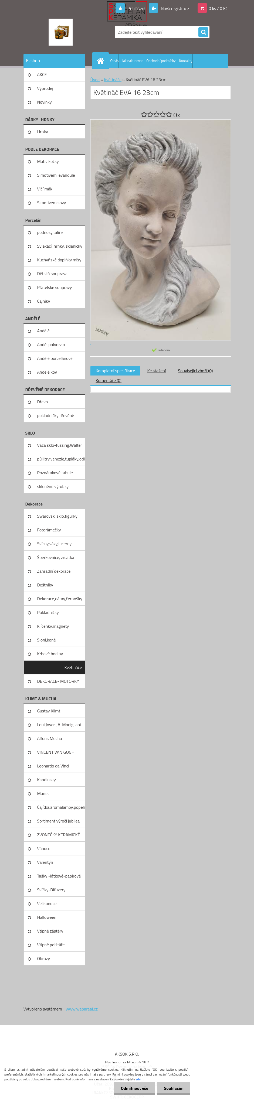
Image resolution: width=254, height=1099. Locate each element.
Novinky (44, 102)
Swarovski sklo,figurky (57, 516)
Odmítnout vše (134, 1088)
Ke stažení (156, 370)
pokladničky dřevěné (55, 415)
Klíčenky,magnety (53, 626)
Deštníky (45, 585)
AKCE (42, 74)
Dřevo (42, 401)
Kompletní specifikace (115, 370)
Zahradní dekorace (54, 571)
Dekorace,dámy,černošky (59, 598)
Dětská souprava (52, 273)
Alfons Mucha (49, 738)
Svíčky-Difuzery (51, 889)
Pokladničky (48, 612)
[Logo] (60, 32)
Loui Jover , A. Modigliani (59, 724)
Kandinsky (46, 779)
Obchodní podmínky (160, 60)
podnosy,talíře (50, 232)
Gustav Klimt (48, 711)
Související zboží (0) (195, 370)
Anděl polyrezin (51, 344)
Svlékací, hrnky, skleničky (59, 246)
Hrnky (42, 131)
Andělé (43, 330)
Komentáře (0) (108, 380)
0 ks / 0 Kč (218, 8)
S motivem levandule (56, 175)
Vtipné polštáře (51, 944)
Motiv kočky (48, 161)
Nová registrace (174, 8)
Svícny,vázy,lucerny (54, 543)
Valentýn (45, 862)
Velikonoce (47, 903)
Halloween (46, 917)
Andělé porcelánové (55, 358)
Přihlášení (136, 8)
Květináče (73, 667)
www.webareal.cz (82, 1009)
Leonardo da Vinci (53, 766)
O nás (114, 60)
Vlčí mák (44, 189)
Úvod (95, 79)
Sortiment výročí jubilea (58, 821)
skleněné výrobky (53, 486)
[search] (203, 32)
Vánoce (43, 848)
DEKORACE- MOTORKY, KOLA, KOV (58, 683)
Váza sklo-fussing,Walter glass (59, 447)
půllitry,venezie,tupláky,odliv (61, 459)
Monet (43, 793)
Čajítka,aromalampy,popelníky (61, 807)
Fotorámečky (49, 530)
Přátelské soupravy (54, 287)
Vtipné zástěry (50, 931)
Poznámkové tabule (55, 472)
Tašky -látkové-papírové (59, 876)
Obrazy (43, 958)
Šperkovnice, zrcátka (55, 557)
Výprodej (45, 88)
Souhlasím (174, 1088)
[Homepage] (102, 60)
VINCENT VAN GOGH (55, 752)
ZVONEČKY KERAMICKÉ (58, 834)
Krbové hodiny (50, 653)
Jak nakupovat (132, 60)
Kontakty (185, 60)
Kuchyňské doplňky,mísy (59, 260)
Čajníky (43, 301)
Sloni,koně (46, 640)
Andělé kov (47, 372)
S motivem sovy (51, 202)
